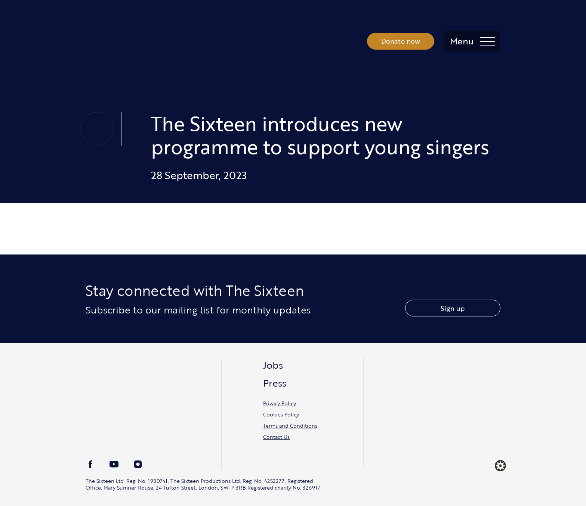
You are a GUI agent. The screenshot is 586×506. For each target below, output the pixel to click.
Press (274, 383)
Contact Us (276, 437)
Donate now (400, 41)
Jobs (273, 365)
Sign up (453, 308)
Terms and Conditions (290, 426)
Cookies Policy (281, 414)
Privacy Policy (279, 403)
